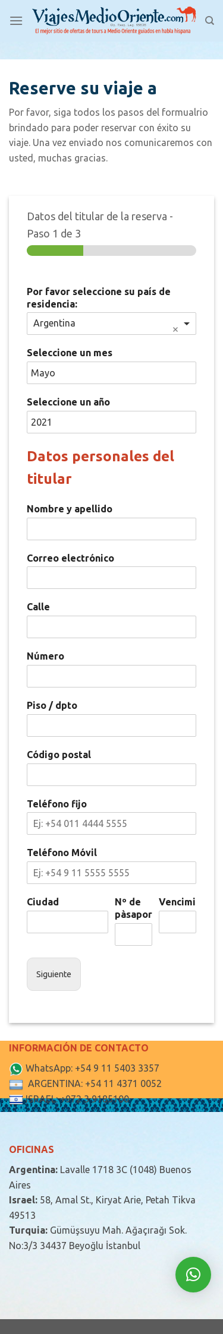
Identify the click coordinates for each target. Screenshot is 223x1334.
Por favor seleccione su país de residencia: (99, 297)
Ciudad (43, 901)
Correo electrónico (70, 558)
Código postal (59, 754)
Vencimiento (177, 901)
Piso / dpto (52, 705)
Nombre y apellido (69, 508)
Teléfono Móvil (62, 852)
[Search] (209, 20)
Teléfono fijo (57, 804)
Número (45, 656)
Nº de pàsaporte (133, 908)
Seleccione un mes (69, 352)
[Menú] (16, 20)
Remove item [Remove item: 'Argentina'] (175, 329)
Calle (38, 606)
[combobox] (111, 323)
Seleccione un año (68, 402)
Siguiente (53, 974)
